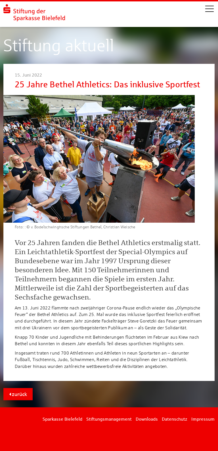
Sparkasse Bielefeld (62, 419)
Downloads (147, 419)
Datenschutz (174, 419)
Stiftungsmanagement (109, 419)
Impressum (203, 419)
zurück (18, 394)
